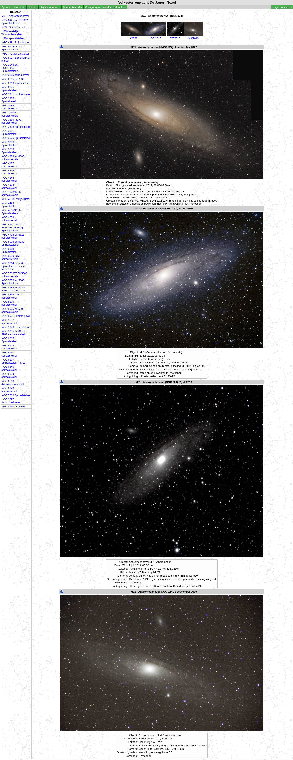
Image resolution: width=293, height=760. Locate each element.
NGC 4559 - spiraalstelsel (9, 219)
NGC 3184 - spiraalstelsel (9, 107)
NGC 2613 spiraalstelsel (15, 83)
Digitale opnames (50, 7)
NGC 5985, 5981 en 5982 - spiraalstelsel (13, 333)
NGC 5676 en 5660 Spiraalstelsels (12, 282)
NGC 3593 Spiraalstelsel (15, 126)
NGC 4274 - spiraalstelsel (9, 186)
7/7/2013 (175, 37)
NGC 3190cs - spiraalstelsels (9, 114)
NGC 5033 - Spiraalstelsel (9, 250)
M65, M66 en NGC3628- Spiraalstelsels (15, 22)
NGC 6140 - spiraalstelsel (9, 354)
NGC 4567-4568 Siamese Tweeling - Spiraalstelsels (12, 227)
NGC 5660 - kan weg (13, 406)
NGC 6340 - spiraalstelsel (9, 368)
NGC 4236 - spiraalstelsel (9, 172)
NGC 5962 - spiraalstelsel (9, 321)
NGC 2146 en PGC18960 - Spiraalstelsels (10, 67)
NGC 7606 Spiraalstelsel (15, 395)
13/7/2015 (155, 37)
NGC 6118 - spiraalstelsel (9, 347)
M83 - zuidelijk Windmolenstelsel (11, 33)
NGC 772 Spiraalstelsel (15, 53)
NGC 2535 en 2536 (12, 79)
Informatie (19, 7)
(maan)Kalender (72, 7)
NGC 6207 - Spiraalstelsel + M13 (13, 361)
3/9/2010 (193, 37)
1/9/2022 (132, 37)
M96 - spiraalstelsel (12, 38)
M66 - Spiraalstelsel (13, 27)
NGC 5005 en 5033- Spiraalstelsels (13, 243)
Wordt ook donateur (114, 7)
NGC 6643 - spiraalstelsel (9, 390)
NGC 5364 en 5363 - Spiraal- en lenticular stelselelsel (13, 266)
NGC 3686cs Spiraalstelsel (9, 144)
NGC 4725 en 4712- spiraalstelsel (13, 236)
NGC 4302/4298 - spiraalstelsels (11, 193)
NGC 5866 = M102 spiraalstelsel (12, 296)
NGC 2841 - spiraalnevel (15, 94)
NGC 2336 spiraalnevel (15, 74)
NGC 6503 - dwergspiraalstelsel (12, 382)
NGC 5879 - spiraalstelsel (9, 303)
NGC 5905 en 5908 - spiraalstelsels (13, 310)
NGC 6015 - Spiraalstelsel (9, 340)
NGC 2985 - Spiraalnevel (8, 100)
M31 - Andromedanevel (15, 15)
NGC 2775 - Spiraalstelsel (9, 89)
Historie (32, 7)
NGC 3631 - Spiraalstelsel (9, 132)
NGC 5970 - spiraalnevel (15, 327)
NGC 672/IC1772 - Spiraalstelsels (12, 48)
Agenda (6, 7)
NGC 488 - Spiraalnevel (15, 42)
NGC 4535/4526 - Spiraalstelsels (11, 212)
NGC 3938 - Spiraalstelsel (9, 151)
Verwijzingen (92, 7)
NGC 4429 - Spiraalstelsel (9, 205)
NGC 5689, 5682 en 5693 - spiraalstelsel (13, 289)
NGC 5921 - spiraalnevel (15, 315)
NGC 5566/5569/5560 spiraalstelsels (14, 275)
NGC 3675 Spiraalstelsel (15, 138)
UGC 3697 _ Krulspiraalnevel (10, 401)
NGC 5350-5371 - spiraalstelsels (11, 257)
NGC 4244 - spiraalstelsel (9, 179)
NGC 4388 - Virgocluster (15, 199)
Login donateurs (282, 7)
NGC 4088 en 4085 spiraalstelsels (12, 158)
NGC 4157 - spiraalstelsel (9, 165)
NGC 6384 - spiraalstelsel (9, 375)
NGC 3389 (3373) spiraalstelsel (11, 121)
